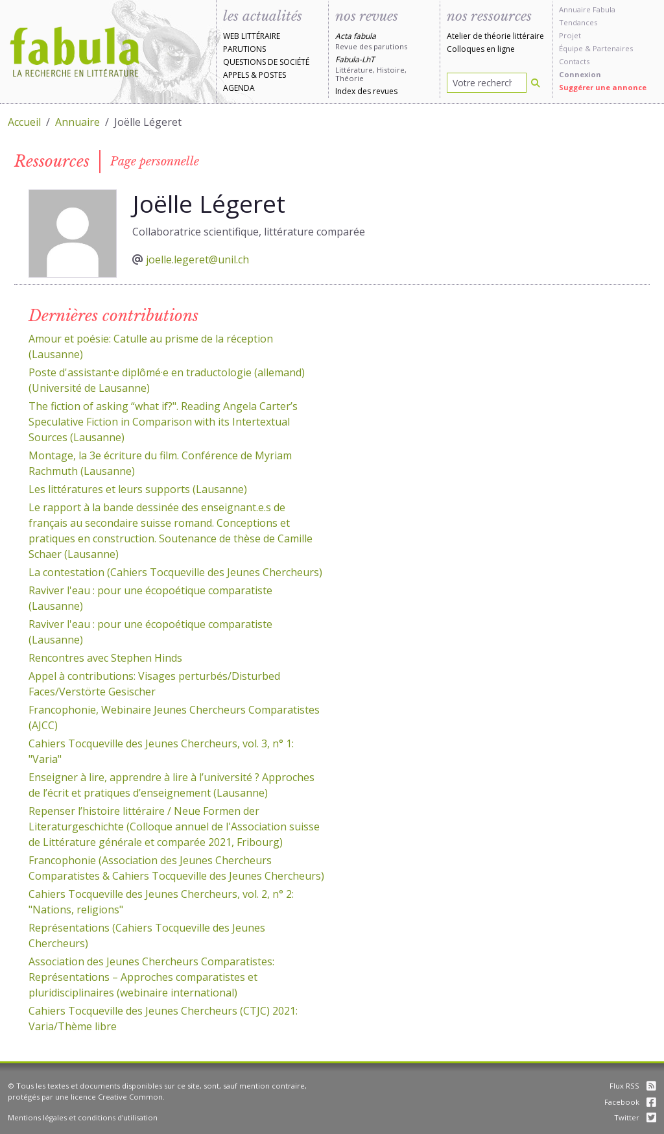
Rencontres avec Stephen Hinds (105, 658)
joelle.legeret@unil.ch (197, 259)
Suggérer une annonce (602, 87)
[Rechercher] (535, 83)
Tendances (578, 22)
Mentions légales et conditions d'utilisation (83, 1117)
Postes (272, 74)
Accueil (24, 122)
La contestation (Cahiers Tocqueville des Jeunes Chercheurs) (175, 572)
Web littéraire (251, 36)
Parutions (244, 48)
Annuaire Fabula (587, 9)
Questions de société (266, 61)
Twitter (635, 1117)
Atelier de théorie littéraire (495, 36)
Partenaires (613, 48)
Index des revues (366, 91)
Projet (570, 35)
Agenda (239, 87)
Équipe (571, 48)
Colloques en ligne (481, 48)
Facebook (630, 1102)
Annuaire (77, 122)
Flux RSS (633, 1086)
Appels (236, 74)
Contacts (574, 61)
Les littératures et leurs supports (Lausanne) (138, 489)
